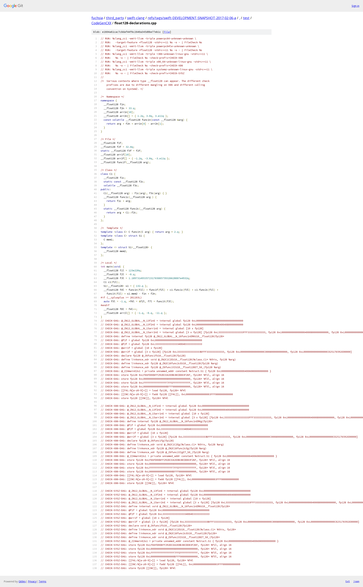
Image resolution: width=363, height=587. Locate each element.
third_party (115, 18)
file (167, 31)
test (246, 18)
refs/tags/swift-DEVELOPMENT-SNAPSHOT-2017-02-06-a (192, 18)
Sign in (355, 6)
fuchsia (97, 18)
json (356, 581)
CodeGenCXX (101, 23)
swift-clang (136, 18)
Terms (42, 581)
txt (347, 581)
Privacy (32, 581)
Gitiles (22, 581)
